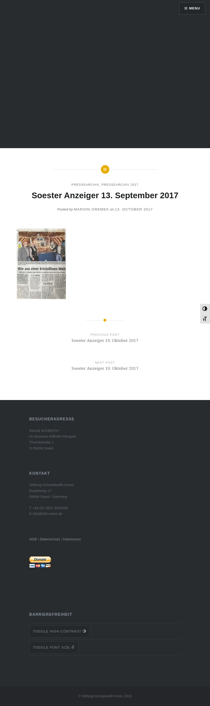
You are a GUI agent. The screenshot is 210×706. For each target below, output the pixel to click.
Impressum (72, 539)
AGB (33, 539)
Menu (194, 8)
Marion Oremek (91, 209)
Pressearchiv (85, 184)
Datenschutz (50, 539)
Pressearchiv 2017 (120, 184)
